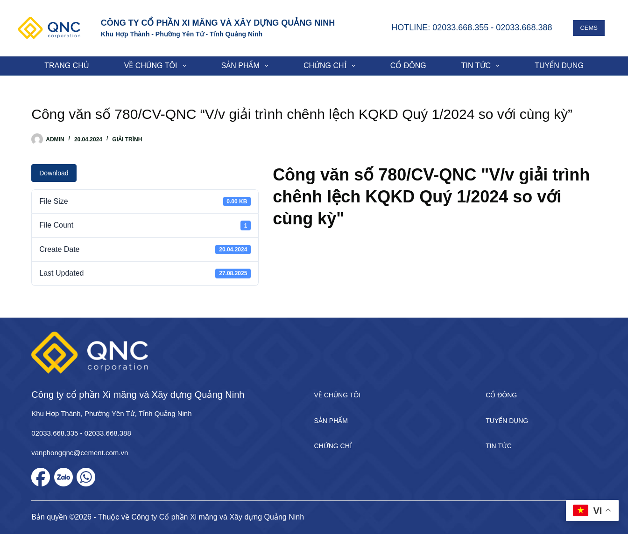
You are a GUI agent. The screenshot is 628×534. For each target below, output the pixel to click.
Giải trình (127, 139)
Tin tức (482, 65)
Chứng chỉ (331, 65)
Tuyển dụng (559, 65)
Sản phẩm (246, 65)
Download (53, 173)
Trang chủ (66, 65)
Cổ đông (408, 65)
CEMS (589, 27)
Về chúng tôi (157, 65)
